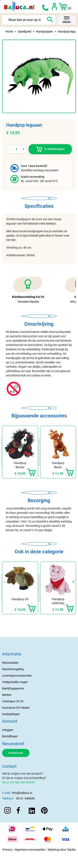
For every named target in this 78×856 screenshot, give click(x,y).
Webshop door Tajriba (62, 849)
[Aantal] (16, 149)
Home (9, 31)
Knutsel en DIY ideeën (16, 707)
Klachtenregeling (13, 669)
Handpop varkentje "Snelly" (58, 603)
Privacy (7, 849)
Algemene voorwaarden (30, 849)
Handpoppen (44, 31)
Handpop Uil (19, 599)
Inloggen (7, 729)
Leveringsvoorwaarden (17, 675)
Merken (7, 694)
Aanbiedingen (11, 714)
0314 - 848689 (25, 798)
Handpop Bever (58, 465)
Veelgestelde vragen (15, 682)
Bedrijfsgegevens (13, 688)
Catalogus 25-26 (13, 701)
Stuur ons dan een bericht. (19, 782)
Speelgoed (24, 31)
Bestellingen (10, 736)
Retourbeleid (10, 662)
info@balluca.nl (22, 792)
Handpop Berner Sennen (20, 467)
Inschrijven (16, 752)
